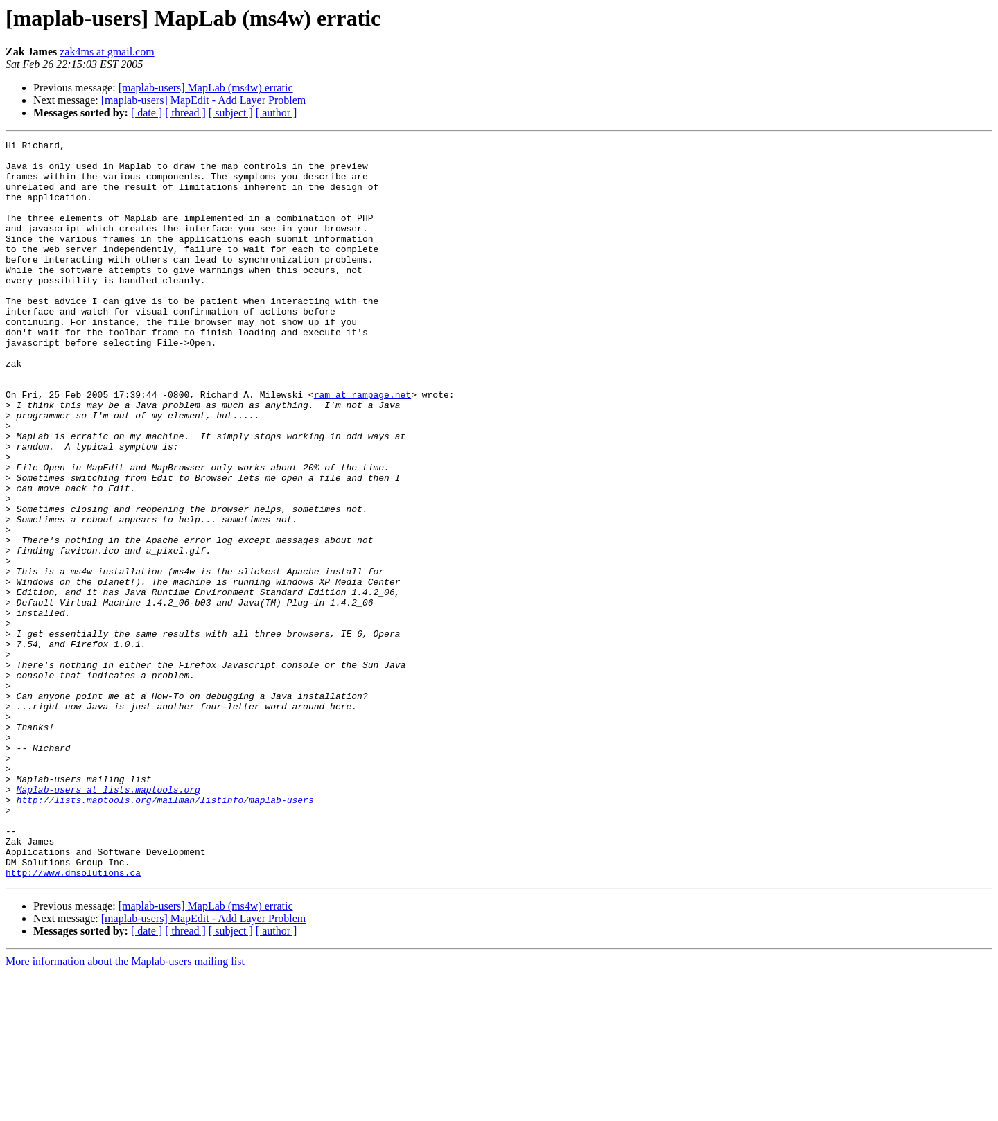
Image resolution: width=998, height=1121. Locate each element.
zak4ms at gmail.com (107, 52)
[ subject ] (231, 112)
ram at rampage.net (362, 446)
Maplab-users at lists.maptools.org (108, 920)
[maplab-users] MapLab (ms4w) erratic (206, 88)
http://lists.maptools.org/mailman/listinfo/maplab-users (165, 932)
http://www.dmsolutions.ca (73, 1020)
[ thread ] (185, 112)
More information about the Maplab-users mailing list (125, 1109)
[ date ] (146, 112)
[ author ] (276, 112)
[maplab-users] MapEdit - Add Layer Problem (203, 100)
